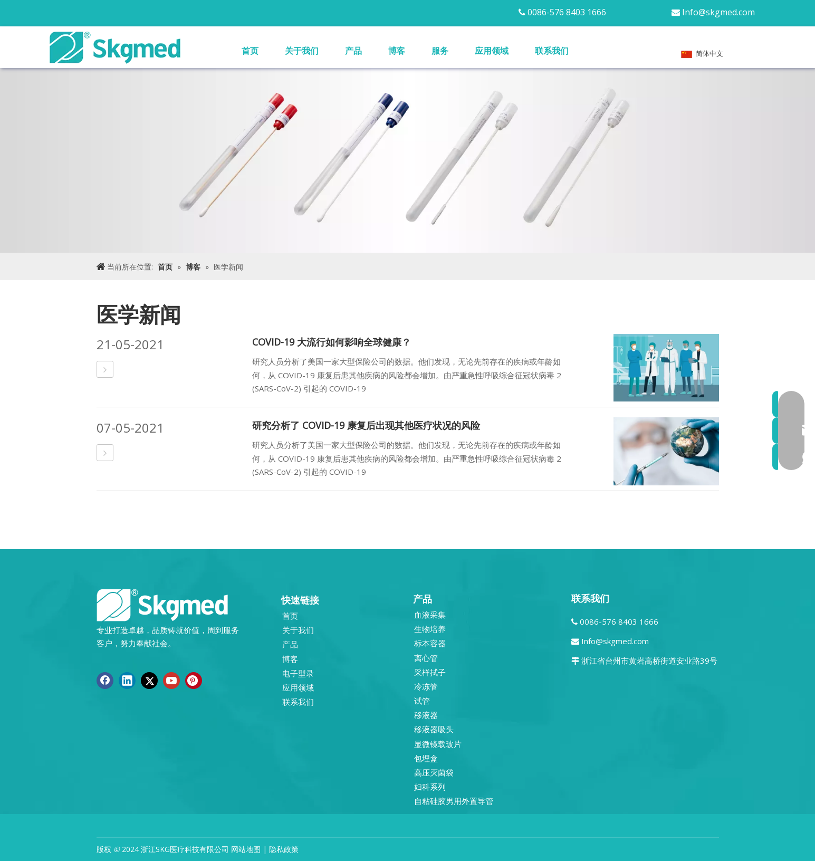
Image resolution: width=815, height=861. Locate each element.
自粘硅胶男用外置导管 (453, 801)
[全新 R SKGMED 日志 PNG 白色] (162, 604)
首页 (290, 615)
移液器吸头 (434, 729)
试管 (422, 700)
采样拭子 (430, 672)
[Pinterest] (193, 680)
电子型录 (298, 673)
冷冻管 (426, 686)
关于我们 (298, 630)
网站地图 (246, 849)
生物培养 (430, 629)
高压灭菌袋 (434, 772)
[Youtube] (171, 680)
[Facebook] (105, 680)
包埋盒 (426, 758)
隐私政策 (284, 849)
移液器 (426, 715)
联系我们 (298, 701)
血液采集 (430, 614)
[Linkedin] (127, 680)
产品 (290, 644)
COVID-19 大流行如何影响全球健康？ (331, 342)
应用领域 (298, 687)
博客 (290, 659)
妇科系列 (430, 786)
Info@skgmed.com (718, 12)
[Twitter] (149, 680)
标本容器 (430, 643)
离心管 (426, 658)
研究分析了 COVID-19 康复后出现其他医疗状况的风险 (366, 425)
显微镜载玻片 (438, 744)
